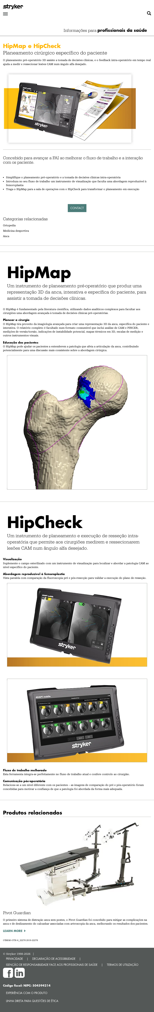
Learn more (12, 931)
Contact (77, 208)
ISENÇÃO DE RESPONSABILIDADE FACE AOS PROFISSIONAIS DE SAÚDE (51, 965)
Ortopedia (9, 225)
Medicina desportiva (16, 230)
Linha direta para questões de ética (32, 1001)
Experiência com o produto (26, 993)
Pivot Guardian (17, 912)
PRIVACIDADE (14, 959)
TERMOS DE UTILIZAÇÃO (122, 965)
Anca (6, 236)
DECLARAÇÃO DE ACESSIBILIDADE (53, 959)
